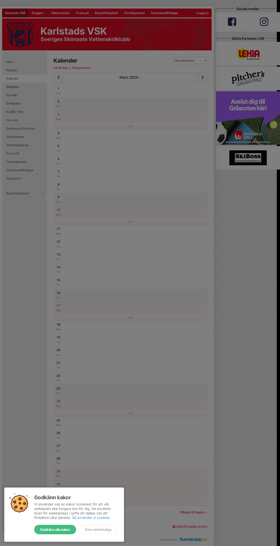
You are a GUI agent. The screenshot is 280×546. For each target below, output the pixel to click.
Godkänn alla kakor (55, 529)
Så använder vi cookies (91, 517)
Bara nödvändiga (98, 529)
